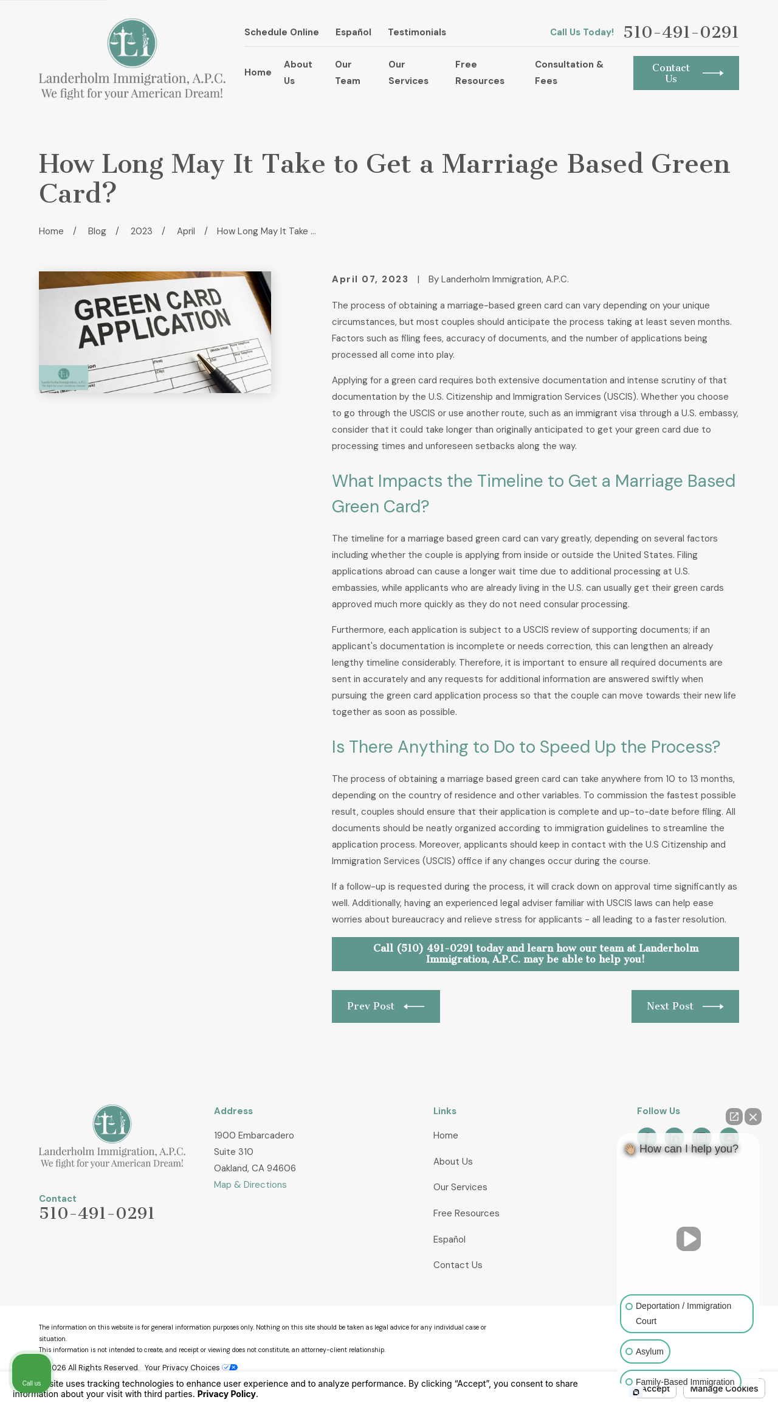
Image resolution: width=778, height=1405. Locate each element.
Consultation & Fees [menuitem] (569, 72)
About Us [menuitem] (298, 72)
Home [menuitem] (258, 72)
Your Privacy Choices (191, 1368)
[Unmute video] (688, 1239)
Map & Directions (250, 1185)
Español (353, 32)
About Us (453, 1162)
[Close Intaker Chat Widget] (753, 1116)
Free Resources (466, 1213)
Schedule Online (281, 32)
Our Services (460, 1187)
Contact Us (458, 1265)
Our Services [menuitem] (408, 72)
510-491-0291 (681, 32)
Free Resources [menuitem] (479, 72)
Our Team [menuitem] (347, 72)
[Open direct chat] (734, 1116)
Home (445, 1135)
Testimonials (417, 32)
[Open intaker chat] (636, 1392)
